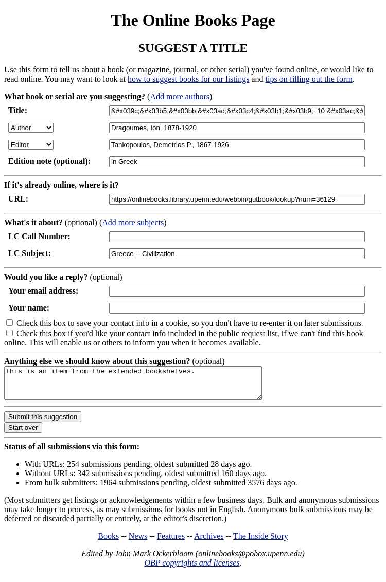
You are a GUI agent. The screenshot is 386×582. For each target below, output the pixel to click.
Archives (209, 542)
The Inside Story (260, 542)
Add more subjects (133, 222)
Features (171, 542)
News (138, 542)
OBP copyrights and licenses (191, 569)
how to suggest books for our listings (188, 79)
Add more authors (179, 96)
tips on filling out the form (309, 79)
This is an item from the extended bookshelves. (148, 386)
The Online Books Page (193, 20)
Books (108, 542)
